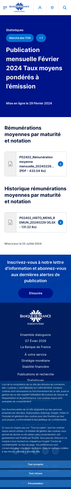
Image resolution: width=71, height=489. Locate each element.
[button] (35, 164)
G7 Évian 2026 (35, 341)
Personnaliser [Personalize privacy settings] (35, 483)
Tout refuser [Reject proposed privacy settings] (35, 473)
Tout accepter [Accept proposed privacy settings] (35, 464)
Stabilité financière (35, 367)
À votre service (35, 354)
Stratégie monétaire (35, 360)
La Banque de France (35, 347)
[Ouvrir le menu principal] (5, 7)
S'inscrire (35, 293)
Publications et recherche (35, 374)
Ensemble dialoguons (35, 335)
